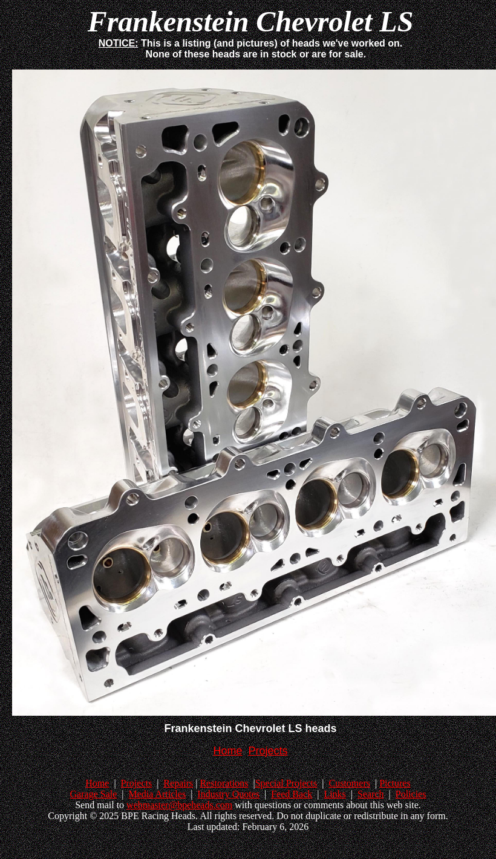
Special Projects (286, 783)
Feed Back (291, 794)
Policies (411, 794)
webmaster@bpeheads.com (179, 805)
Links (334, 794)
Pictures (395, 783)
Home (97, 783)
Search (370, 794)
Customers (349, 783)
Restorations (224, 783)
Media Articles (157, 794)
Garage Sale (93, 794)
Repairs (178, 783)
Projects (136, 783)
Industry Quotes (228, 794)
